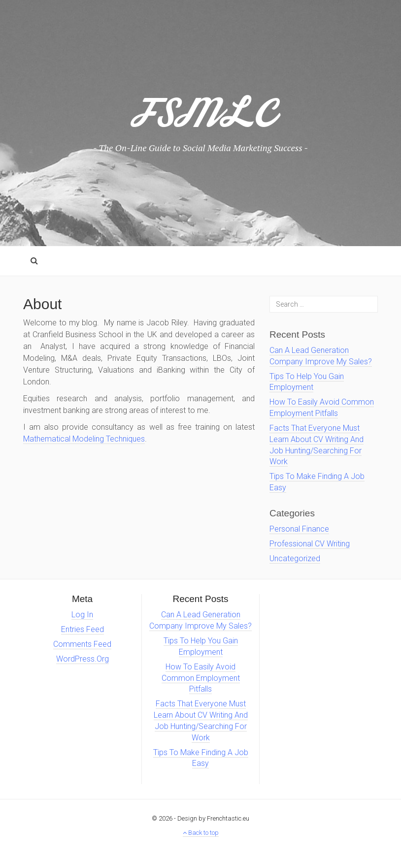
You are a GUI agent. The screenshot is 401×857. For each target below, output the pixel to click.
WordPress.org (82, 659)
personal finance (299, 529)
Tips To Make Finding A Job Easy (200, 758)
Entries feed (82, 629)
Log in (82, 614)
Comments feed (82, 644)
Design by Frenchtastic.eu (213, 818)
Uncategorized (294, 558)
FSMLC (201, 119)
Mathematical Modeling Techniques (84, 439)
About (42, 304)
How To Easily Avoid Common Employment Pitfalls (201, 678)
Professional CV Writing (309, 543)
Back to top (201, 832)
